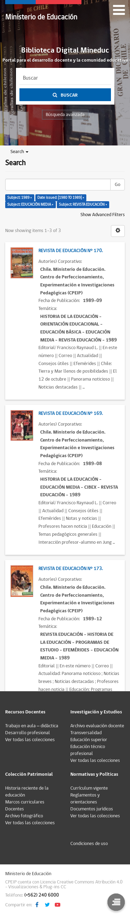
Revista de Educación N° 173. (70, 568)
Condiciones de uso (89, 843)
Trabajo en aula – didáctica (31, 725)
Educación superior (88, 739)
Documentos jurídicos (91, 809)
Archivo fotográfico (24, 815)
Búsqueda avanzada (65, 114)
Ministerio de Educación (41, 17)
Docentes (14, 809)
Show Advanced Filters (102, 214)
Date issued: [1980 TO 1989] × (60, 197)
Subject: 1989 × (19, 197)
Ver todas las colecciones (30, 739)
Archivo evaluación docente (97, 725)
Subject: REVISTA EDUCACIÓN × (83, 204)
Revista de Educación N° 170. (70, 250)
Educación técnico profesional (87, 750)
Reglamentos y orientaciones (85, 799)
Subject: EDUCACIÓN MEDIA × (30, 204)
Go (117, 184)
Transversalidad (86, 732)
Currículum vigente (89, 788)
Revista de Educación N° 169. (70, 413)
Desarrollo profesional (27, 732)
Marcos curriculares (24, 802)
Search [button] (19, 151)
